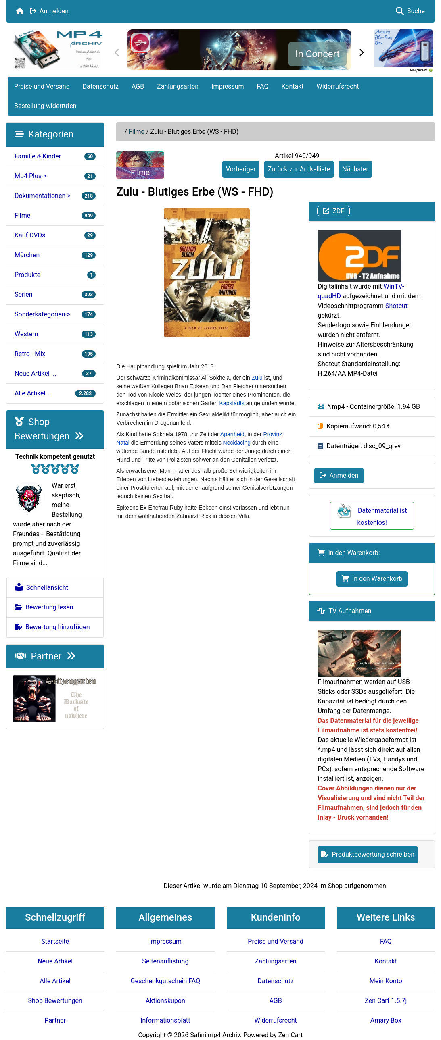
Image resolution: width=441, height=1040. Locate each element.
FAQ (263, 86)
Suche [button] (410, 11)
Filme (136, 131)
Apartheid (232, 434)
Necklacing (237, 442)
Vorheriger (241, 169)
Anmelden (49, 11)
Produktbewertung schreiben (367, 854)
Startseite (55, 941)
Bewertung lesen (44, 607)
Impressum (227, 86)
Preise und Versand (42, 86)
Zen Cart (290, 1035)
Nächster (355, 169)
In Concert (317, 54)
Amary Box (385, 1020)
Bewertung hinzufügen (52, 627)
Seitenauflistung (165, 961)
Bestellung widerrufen (45, 106)
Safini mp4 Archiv (215, 1035)
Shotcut (396, 306)
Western (55, 334)
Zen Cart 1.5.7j (386, 1001)
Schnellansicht (41, 587)
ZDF (333, 211)
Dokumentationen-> (55, 196)
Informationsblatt (165, 1020)
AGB (138, 86)
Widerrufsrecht (338, 86)
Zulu (257, 377)
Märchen (55, 255)
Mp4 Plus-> (55, 176)
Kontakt (292, 86)
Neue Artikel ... (55, 373)
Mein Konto (386, 981)
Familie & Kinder (55, 156)
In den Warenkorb (372, 578)
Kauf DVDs (55, 235)
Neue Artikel (55, 961)
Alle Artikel (55, 981)
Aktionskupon (165, 1001)
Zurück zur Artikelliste (299, 169)
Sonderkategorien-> (55, 314)
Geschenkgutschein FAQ (166, 981)
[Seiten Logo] (57, 49)
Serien (55, 294)
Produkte (55, 275)
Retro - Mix (55, 354)
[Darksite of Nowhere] (55, 698)
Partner (45, 656)
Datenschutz (101, 86)
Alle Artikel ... (55, 393)
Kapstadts (232, 403)
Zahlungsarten (178, 86)
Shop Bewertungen (55, 1001)
